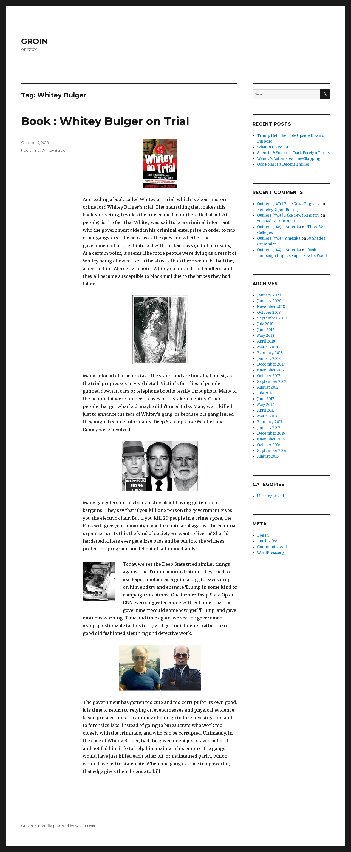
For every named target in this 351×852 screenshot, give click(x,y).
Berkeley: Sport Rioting (278, 209)
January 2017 (268, 427)
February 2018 (270, 352)
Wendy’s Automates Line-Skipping (288, 158)
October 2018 (269, 312)
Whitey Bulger (54, 150)
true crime (30, 150)
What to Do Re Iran (274, 147)
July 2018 (265, 324)
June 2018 (265, 329)
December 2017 (271, 364)
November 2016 (271, 439)
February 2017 (269, 422)
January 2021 (269, 295)
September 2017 (271, 381)
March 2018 (267, 347)
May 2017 (265, 404)
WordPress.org (270, 552)
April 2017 (265, 410)
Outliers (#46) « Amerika (279, 227)
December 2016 (271, 433)
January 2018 (269, 358)
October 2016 (268, 445)
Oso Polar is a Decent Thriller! (283, 164)
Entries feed (268, 541)
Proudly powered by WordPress (66, 826)
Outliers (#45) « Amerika (279, 238)
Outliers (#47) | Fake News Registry (288, 204)
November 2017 (270, 370)
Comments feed (272, 547)
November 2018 (271, 306)
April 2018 (266, 341)
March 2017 (267, 416)
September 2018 (272, 318)
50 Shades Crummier (276, 221)
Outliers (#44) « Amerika (279, 250)
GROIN (34, 41)
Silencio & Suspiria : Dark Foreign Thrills (293, 153)
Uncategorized (270, 496)
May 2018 (265, 335)
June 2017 (265, 399)
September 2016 (271, 450)
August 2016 (268, 456)
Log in (263, 535)
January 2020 (269, 301)
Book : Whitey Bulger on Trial (105, 121)
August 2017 (267, 387)
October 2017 (268, 375)
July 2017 (265, 393)
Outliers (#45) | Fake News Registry (288, 215)
